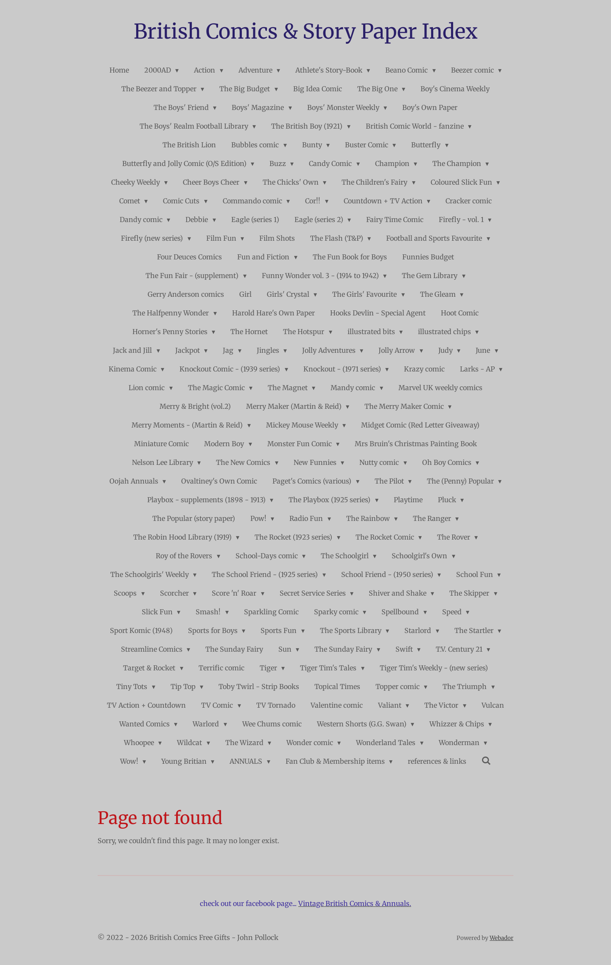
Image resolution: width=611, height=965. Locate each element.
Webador (501, 938)
